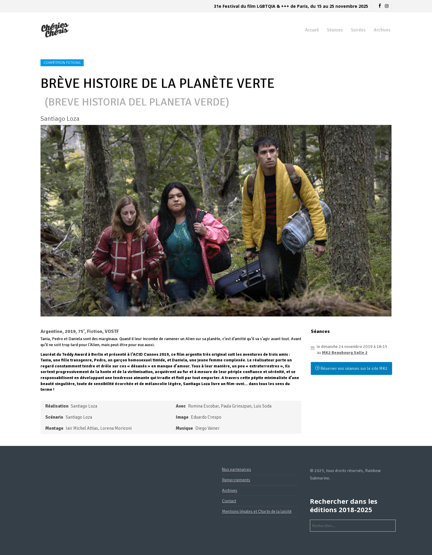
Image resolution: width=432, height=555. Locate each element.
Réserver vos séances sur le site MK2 (351, 368)
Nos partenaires (236, 469)
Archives (382, 30)
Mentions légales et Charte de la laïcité (257, 511)
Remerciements (236, 479)
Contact (229, 500)
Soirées (358, 30)
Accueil (312, 30)
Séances (335, 30)
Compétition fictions (62, 63)
